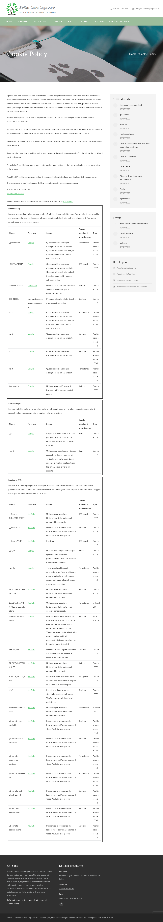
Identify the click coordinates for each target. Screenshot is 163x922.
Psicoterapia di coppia (126, 268)
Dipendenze (125, 166)
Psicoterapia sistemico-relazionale (132, 286)
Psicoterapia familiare (126, 274)
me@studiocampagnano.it (145, 9)
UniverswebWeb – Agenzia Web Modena (30, 918)
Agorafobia (125, 198)
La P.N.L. (123, 243)
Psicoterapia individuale (127, 280)
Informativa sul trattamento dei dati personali (27, 900)
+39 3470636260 (66, 888)
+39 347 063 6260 (119, 9)
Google (31, 242)
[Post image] (115, 105)
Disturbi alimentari (128, 156)
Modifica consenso (15, 193)
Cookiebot (68, 201)
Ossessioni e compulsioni (131, 105)
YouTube (31, 514)
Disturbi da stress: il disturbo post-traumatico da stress (135, 145)
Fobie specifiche (127, 134)
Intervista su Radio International (134, 223)
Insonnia (123, 124)
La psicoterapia (126, 233)
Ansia (122, 189)
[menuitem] (9, 21)
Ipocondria (124, 114)
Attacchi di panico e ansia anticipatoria (131, 177)
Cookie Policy (13, 903)
